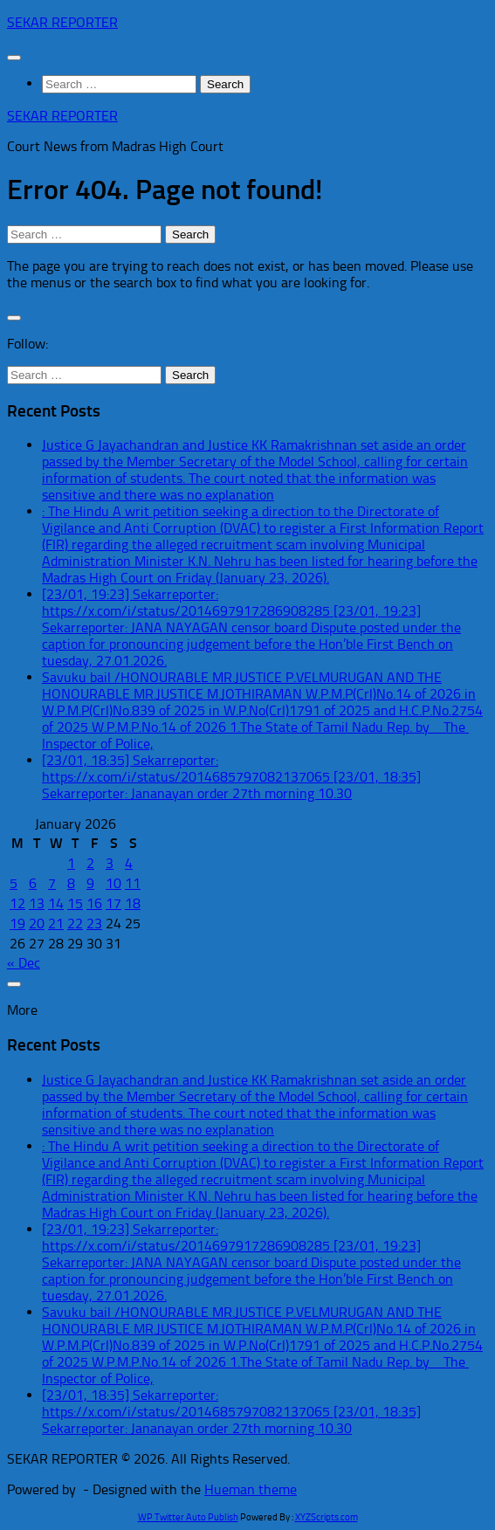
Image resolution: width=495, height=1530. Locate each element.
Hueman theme (250, 1489)
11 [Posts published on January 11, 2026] (133, 883)
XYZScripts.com (326, 1517)
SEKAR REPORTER (62, 22)
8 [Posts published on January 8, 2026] (71, 883)
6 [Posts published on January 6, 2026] (33, 883)
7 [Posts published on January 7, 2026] (52, 883)
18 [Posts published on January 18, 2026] (133, 903)
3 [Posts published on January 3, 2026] (109, 863)
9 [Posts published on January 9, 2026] (90, 883)
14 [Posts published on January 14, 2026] (56, 903)
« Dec (23, 963)
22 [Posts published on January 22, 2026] (75, 923)
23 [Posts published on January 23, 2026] (94, 923)
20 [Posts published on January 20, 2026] (37, 923)
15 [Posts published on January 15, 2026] (75, 903)
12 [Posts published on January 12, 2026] (17, 903)
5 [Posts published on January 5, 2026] (13, 883)
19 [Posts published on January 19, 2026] (17, 923)
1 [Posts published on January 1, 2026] (71, 863)
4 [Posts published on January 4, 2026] (129, 863)
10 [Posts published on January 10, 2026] (113, 883)
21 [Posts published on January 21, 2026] (56, 923)
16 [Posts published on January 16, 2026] (94, 903)
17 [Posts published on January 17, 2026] (113, 903)
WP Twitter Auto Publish (188, 1517)
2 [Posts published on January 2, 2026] (90, 863)
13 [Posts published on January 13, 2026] (37, 903)
